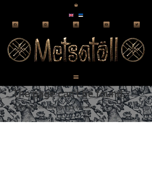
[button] (76, 76)
